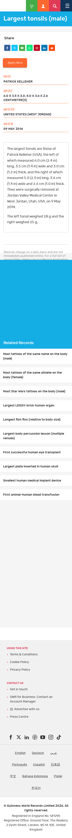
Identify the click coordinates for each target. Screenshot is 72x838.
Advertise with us (26, 709)
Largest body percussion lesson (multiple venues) (33, 436)
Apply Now (15, 62)
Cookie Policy (19, 662)
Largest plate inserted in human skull (30, 466)
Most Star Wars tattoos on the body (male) (34, 391)
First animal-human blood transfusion (31, 494)
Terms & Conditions (24, 654)
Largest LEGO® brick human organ (28, 405)
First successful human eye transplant (32, 452)
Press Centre (19, 716)
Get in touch (19, 689)
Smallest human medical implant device (32, 480)
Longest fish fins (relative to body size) (31, 419)
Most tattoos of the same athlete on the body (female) (32, 375)
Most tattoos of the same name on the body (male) (35, 356)
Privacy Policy (20, 669)
